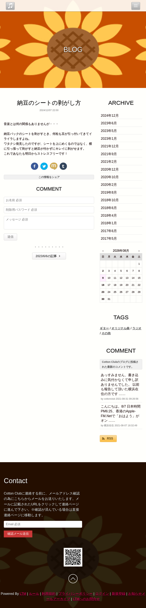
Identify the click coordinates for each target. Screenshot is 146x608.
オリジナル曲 (120, 328)
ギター (104, 328)
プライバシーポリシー (75, 594)
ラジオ (136, 328)
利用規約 (49, 594)
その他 (106, 333)
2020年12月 (110, 169)
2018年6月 (109, 208)
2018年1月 (109, 223)
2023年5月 (109, 131)
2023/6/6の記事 (48, 256)
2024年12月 (110, 115)
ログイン (102, 594)
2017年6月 (109, 231)
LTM (23, 594)
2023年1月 (109, 138)
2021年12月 (110, 146)
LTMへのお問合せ (86, 599)
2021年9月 (109, 154)
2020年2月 (109, 185)
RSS (110, 438)
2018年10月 (110, 200)
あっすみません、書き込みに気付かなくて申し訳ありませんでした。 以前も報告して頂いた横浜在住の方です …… (120, 384)
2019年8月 (109, 192)
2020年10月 (110, 177)
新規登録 (118, 594)
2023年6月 (109, 123)
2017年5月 (109, 238)
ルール (34, 594)
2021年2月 (109, 162)
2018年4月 (109, 215)
